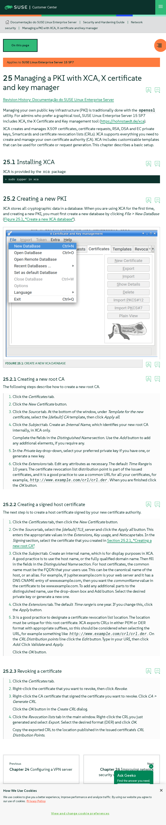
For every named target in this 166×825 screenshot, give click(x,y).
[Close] (161, 790)
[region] (83, 804)
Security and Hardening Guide (104, 22)
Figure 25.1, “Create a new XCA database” (39, 219)
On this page (20, 45)
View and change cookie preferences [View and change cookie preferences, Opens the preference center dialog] (80, 813)
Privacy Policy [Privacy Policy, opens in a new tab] (36, 801)
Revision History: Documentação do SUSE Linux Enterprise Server (58, 99)
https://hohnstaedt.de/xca (122, 121)
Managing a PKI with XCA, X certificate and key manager (60, 28)
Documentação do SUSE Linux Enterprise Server (44, 22)
